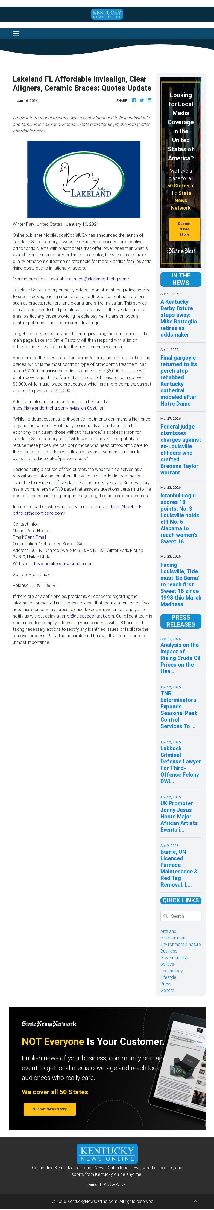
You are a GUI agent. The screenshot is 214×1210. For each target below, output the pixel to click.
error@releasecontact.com (87, 616)
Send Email (35, 537)
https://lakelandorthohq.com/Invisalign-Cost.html (59, 408)
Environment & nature (180, 944)
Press (165, 983)
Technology (171, 970)
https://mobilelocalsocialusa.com (62, 563)
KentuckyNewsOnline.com (92, 1201)
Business (168, 951)
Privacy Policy (114, 1184)
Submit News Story (184, 229)
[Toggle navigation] (16, 33)
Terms (92, 1184)
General (167, 990)
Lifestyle (168, 977)
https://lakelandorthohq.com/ (101, 279)
